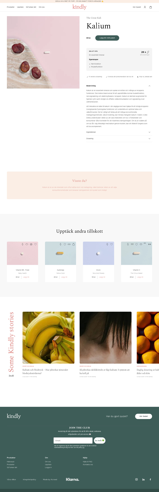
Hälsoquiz (10, 462)
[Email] (73, 440)
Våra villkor (11, 479)
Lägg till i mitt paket (107, 38)
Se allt (11, 376)
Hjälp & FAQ (87, 462)
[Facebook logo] (150, 479)
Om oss (42, 7)
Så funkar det (31, 7)
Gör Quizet (137, 7)
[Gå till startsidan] (79, 7)
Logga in (48, 467)
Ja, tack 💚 (99, 440)
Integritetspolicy (29, 479)
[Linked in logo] (143, 479)
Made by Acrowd (50, 479)
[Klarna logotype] (72, 479)
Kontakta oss (88, 464)
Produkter (10, 464)
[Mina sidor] (144, 7)
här (83, 447)
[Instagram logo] (136, 479)
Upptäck (20, 7)
